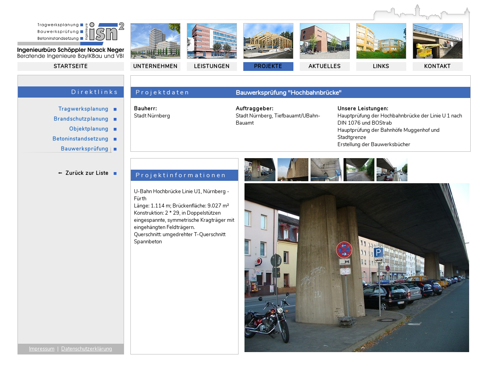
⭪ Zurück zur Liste (83, 173)
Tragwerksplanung (83, 109)
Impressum (41, 348)
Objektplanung (89, 129)
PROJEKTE (268, 66)
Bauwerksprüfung (85, 149)
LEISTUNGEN (212, 66)
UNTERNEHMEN (155, 66)
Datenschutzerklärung (86, 348)
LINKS (381, 66)
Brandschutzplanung (81, 119)
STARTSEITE (71, 66)
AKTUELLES (324, 66)
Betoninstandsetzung (80, 139)
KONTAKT (437, 66)
